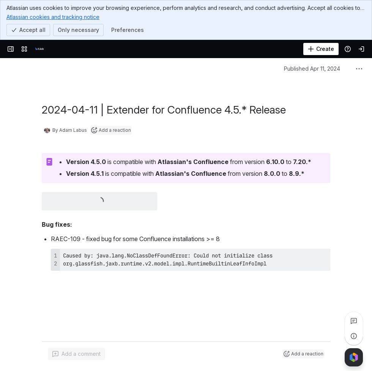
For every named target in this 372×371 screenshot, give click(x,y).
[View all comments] (354, 321)
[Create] (321, 49)
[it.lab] (39, 49)
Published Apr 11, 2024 (312, 68)
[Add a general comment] (76, 354)
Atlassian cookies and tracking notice (52, 16)
